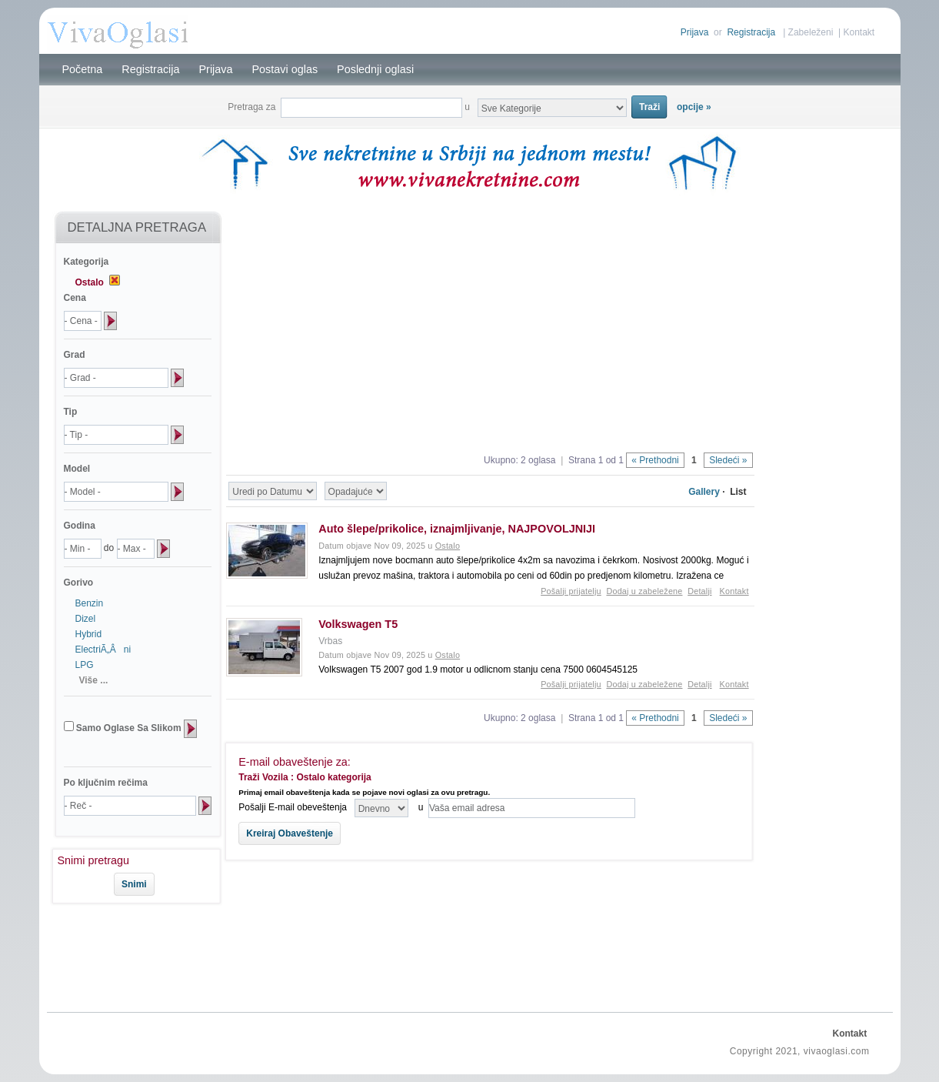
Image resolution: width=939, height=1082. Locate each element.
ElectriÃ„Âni (103, 649)
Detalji (699, 591)
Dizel (85, 618)
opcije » (694, 107)
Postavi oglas (285, 69)
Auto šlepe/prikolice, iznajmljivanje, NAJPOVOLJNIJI (456, 529)
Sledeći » (728, 460)
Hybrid (88, 634)
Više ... (93, 680)
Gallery (704, 491)
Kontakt (858, 32)
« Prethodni (654, 460)
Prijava (695, 32)
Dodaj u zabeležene (644, 591)
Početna (82, 69)
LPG (84, 665)
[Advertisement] (130, 955)
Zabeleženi (811, 32)
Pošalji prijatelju (571, 591)
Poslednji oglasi (375, 69)
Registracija (751, 32)
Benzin (89, 603)
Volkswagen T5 (358, 624)
